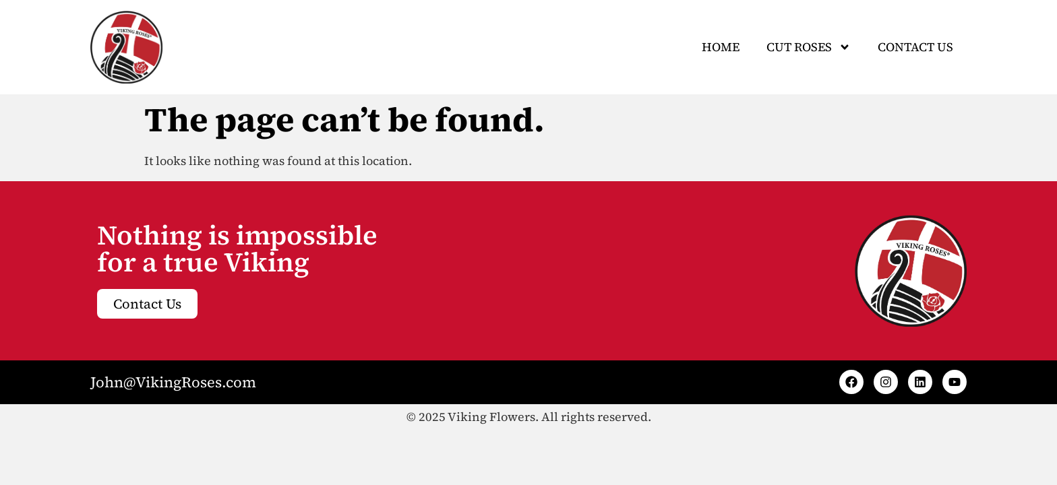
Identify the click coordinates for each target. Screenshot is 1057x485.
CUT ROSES (808, 47)
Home (720, 46)
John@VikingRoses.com (173, 382)
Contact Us (915, 46)
